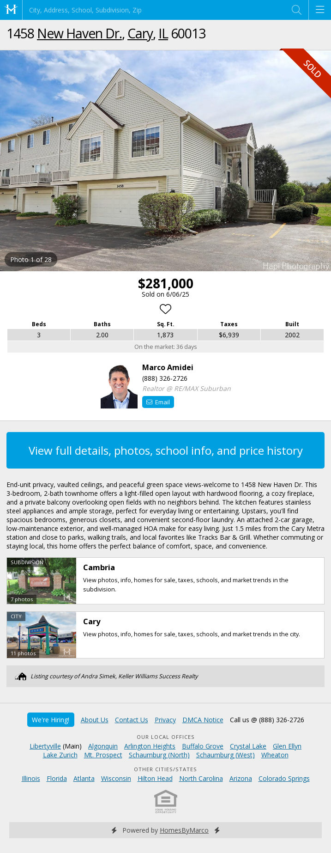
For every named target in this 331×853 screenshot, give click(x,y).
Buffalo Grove (202, 746)
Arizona (240, 778)
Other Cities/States (165, 769)
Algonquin (103, 746)
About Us (94, 719)
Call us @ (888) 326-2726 (267, 719)
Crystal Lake (248, 746)
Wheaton (275, 754)
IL (163, 33)
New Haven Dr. (79, 33)
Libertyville (45, 746)
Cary (140, 33)
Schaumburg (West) (225, 754)
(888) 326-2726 (164, 378)
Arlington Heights (149, 746)
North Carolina (201, 778)
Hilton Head (155, 778)
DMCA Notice (202, 719)
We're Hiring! (50, 719)
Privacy (165, 719)
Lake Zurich (60, 754)
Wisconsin (116, 778)
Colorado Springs (284, 778)
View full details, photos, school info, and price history (166, 450)
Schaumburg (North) (159, 754)
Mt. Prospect (103, 754)
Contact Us (131, 719)
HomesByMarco (184, 830)
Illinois (31, 778)
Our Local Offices (166, 736)
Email (158, 402)
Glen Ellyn (287, 746)
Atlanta (84, 778)
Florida (57, 778)
